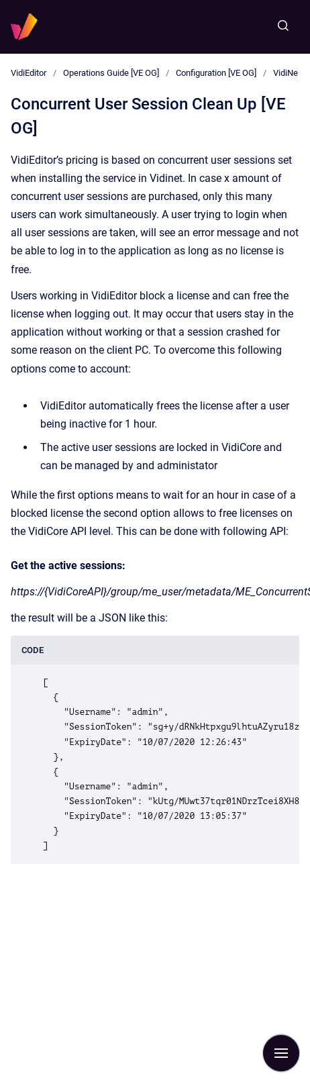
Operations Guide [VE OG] (111, 73)
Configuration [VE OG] (216, 73)
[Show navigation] (281, 1053)
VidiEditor (28, 73)
